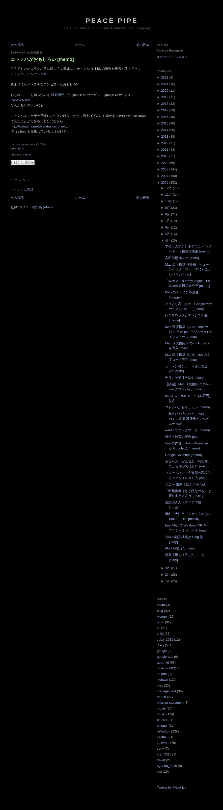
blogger (162, 616)
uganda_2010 (167, 766)
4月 (167, 240)
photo (161, 720)
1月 (167, 581)
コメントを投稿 (22, 190)
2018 (164, 104)
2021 (164, 84)
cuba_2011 (165, 639)
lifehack (162, 679)
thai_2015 (164, 754)
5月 (167, 234)
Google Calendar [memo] (183, 455)
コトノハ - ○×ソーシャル (29, 74)
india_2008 (165, 668)
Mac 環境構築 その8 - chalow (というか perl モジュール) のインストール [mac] (188, 332)
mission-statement (170, 702)
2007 (164, 176)
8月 (167, 214)
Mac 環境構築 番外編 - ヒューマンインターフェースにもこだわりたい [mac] (188, 269)
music (161, 714)
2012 (164, 143)
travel (161, 760)
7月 (167, 221)
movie (161, 708)
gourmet (163, 662)
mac (160, 685)
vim (159, 771)
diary (160, 645)
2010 (164, 156)
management (166, 691)
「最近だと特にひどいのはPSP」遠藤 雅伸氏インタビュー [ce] (187, 418)
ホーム (80, 45)
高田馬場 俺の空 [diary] (182, 258)
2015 (164, 123)
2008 (164, 169)
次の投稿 (17, 45)
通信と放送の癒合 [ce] (181, 437)
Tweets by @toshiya (171, 787)
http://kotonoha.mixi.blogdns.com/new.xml (41, 126)
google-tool (165, 657)
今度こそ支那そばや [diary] (184, 377)
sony (160, 748)
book (160, 622)
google (162, 651)
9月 (167, 208)
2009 (164, 163)
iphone (162, 674)
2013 (164, 136)
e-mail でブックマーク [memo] (187, 430)
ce (158, 628)
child (160, 634)
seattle (161, 737)
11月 (168, 194)
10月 (168, 201)
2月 (167, 574)
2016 (164, 117)
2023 (164, 77)
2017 (164, 110)
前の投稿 (142, 45)
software (163, 743)
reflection (163, 731)
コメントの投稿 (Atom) (36, 207)
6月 (167, 227)
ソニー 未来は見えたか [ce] (185, 484)
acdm (161, 605)
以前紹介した (61, 95)
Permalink (17, 148)
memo (27, 154)
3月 (167, 568)
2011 (164, 149)
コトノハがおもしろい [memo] (42, 59)
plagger (162, 725)
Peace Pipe (112, 20)
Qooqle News (20, 100)
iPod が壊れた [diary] (180, 548)
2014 (164, 130)
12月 (168, 188)
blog (160, 611)
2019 (164, 97)
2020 (164, 90)
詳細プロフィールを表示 (172, 57)
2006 (164, 182)
